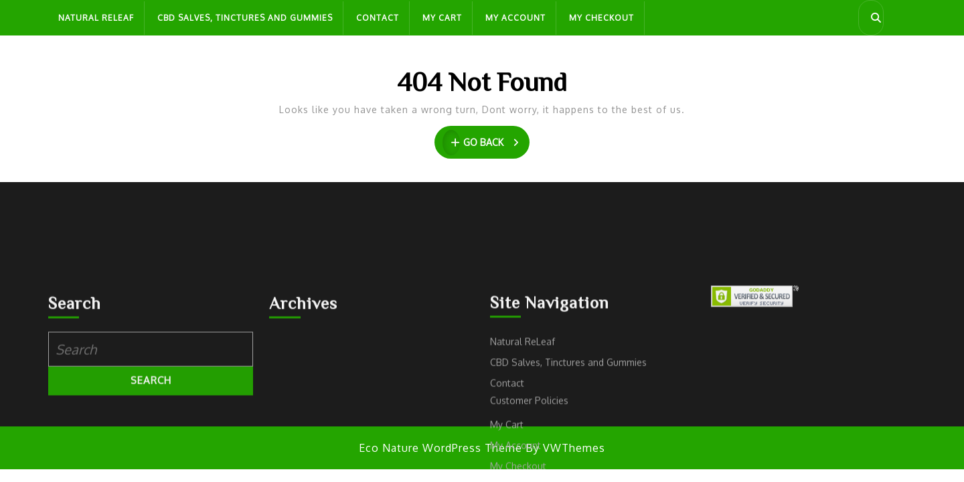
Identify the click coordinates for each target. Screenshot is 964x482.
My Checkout (601, 18)
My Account (515, 18)
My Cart (442, 18)
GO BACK (486, 142)
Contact (377, 18)
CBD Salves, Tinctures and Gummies (245, 18)
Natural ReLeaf (96, 18)
